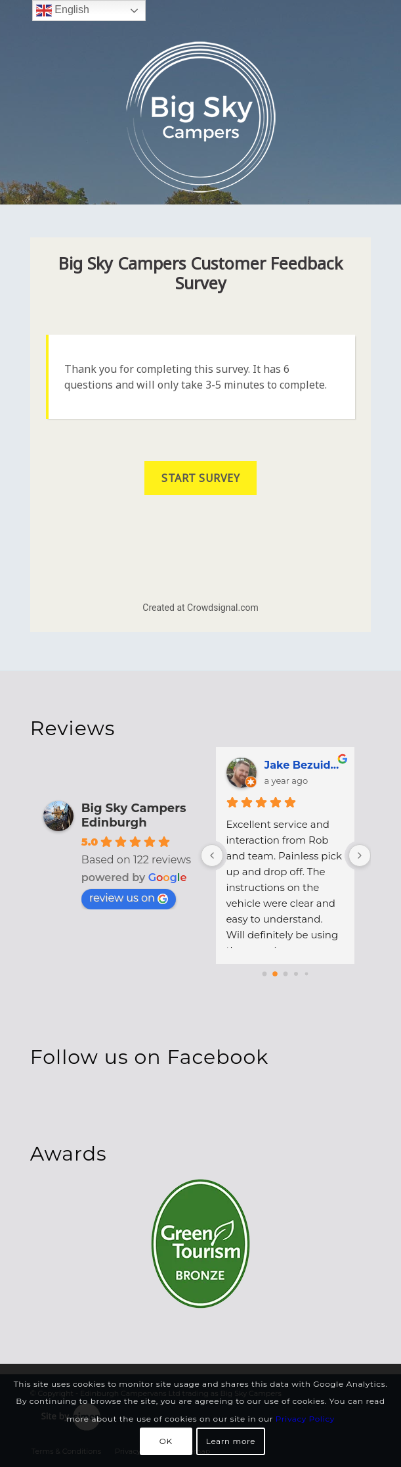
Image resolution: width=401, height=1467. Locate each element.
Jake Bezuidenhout (305, 765)
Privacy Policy (305, 1419)
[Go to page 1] (275, 973)
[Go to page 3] (296, 973)
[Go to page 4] (306, 973)
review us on (128, 898)
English (62, 10)
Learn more (230, 1441)
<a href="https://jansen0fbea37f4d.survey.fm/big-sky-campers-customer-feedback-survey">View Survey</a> (200, 434)
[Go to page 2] (285, 974)
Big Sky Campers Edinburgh (133, 815)
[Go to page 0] (265, 973)
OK (166, 1441)
